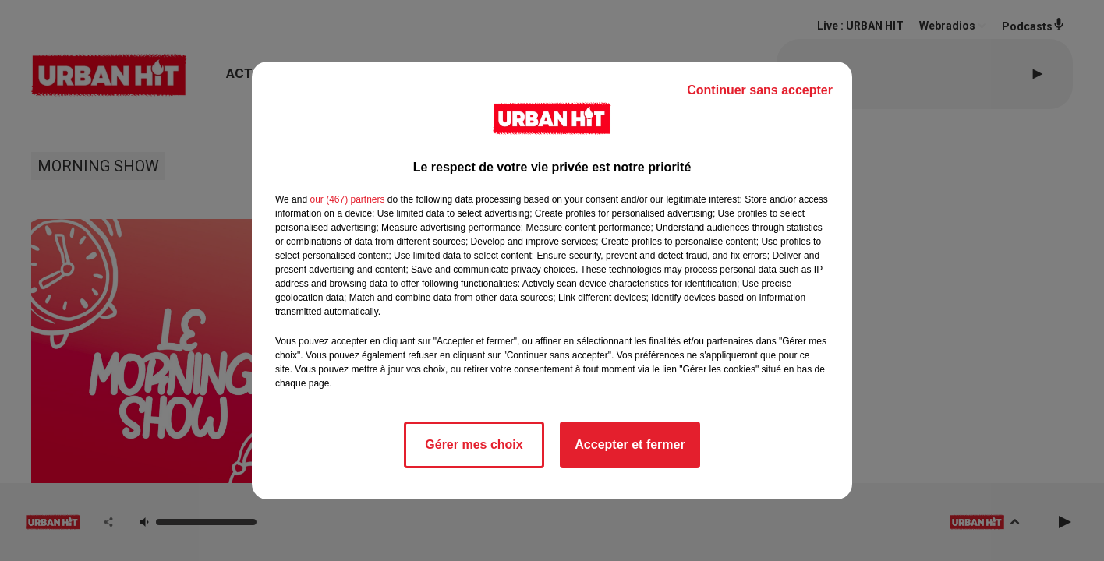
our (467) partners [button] (347, 199)
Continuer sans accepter (760, 90)
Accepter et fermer (630, 444)
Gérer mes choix (473, 444)
